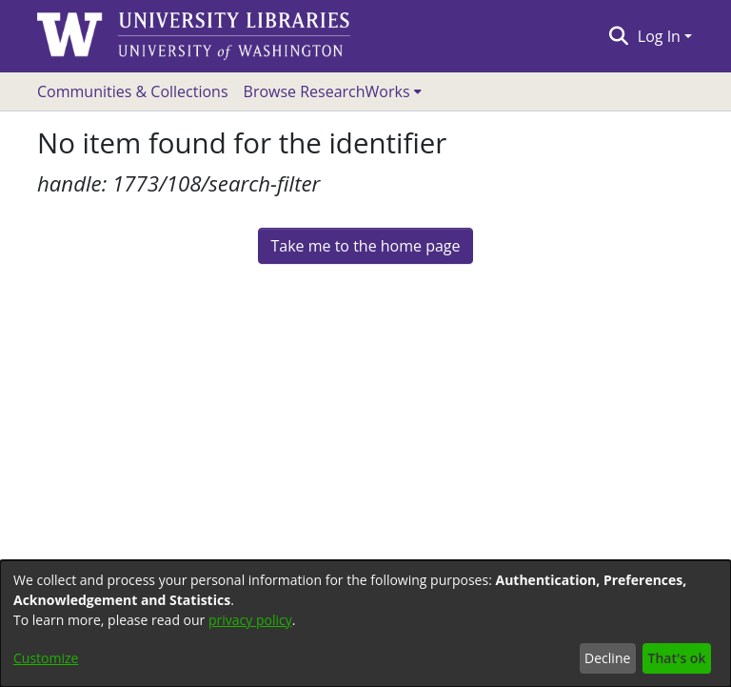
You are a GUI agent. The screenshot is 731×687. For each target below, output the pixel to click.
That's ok (677, 658)
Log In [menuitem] (659, 36)
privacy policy (250, 620)
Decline (607, 658)
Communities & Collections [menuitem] (132, 91)
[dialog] (365, 623)
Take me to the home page (365, 245)
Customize (45, 658)
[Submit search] (618, 36)
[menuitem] (333, 91)
